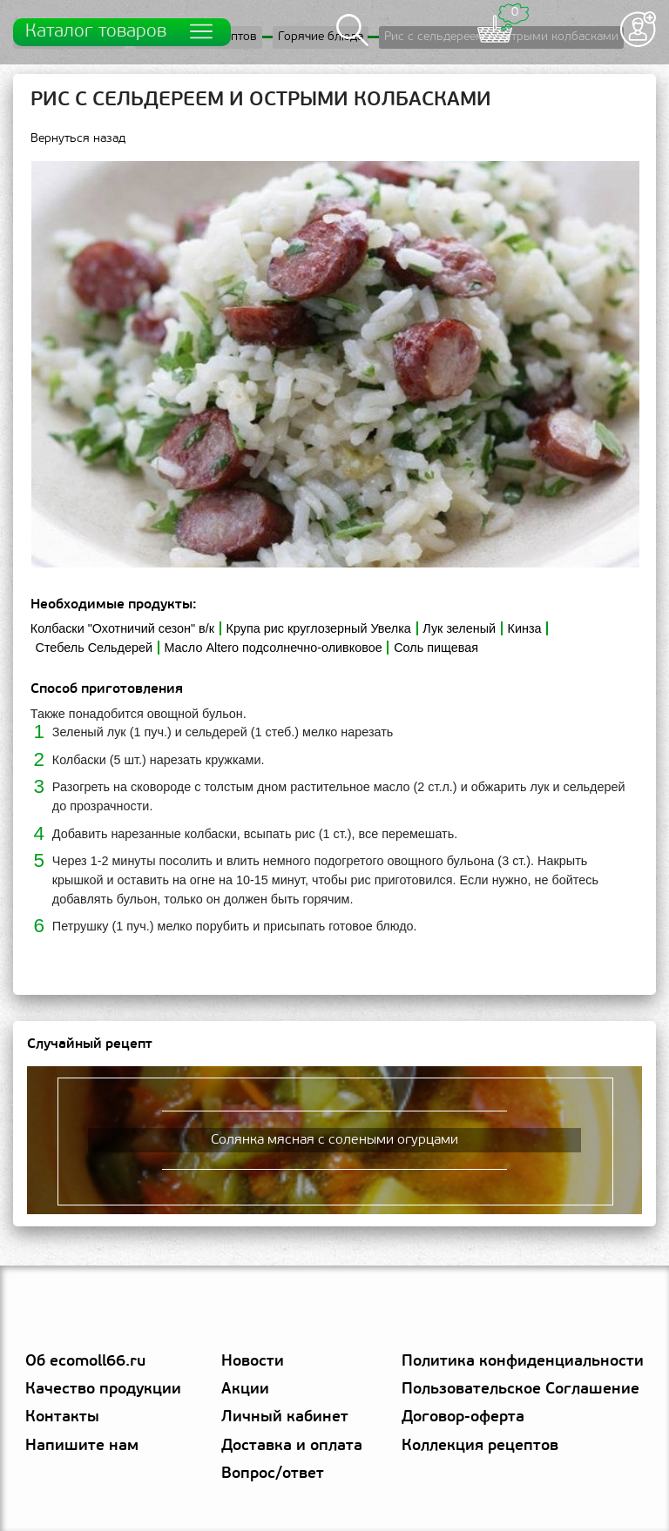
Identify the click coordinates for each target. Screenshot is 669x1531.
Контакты (62, 1417)
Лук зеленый (459, 628)
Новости (252, 1361)
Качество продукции (103, 1389)
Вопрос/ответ (272, 1474)
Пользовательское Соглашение (520, 1389)
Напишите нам (82, 1446)
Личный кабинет (284, 1417)
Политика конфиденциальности (523, 1361)
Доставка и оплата (291, 1446)
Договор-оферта (463, 1417)
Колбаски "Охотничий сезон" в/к (122, 628)
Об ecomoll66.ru (85, 1361)
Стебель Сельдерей (94, 648)
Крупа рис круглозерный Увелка (318, 628)
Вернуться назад (77, 138)
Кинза (525, 628)
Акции (245, 1389)
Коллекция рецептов (480, 1446)
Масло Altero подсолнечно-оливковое (273, 648)
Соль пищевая (436, 648)
